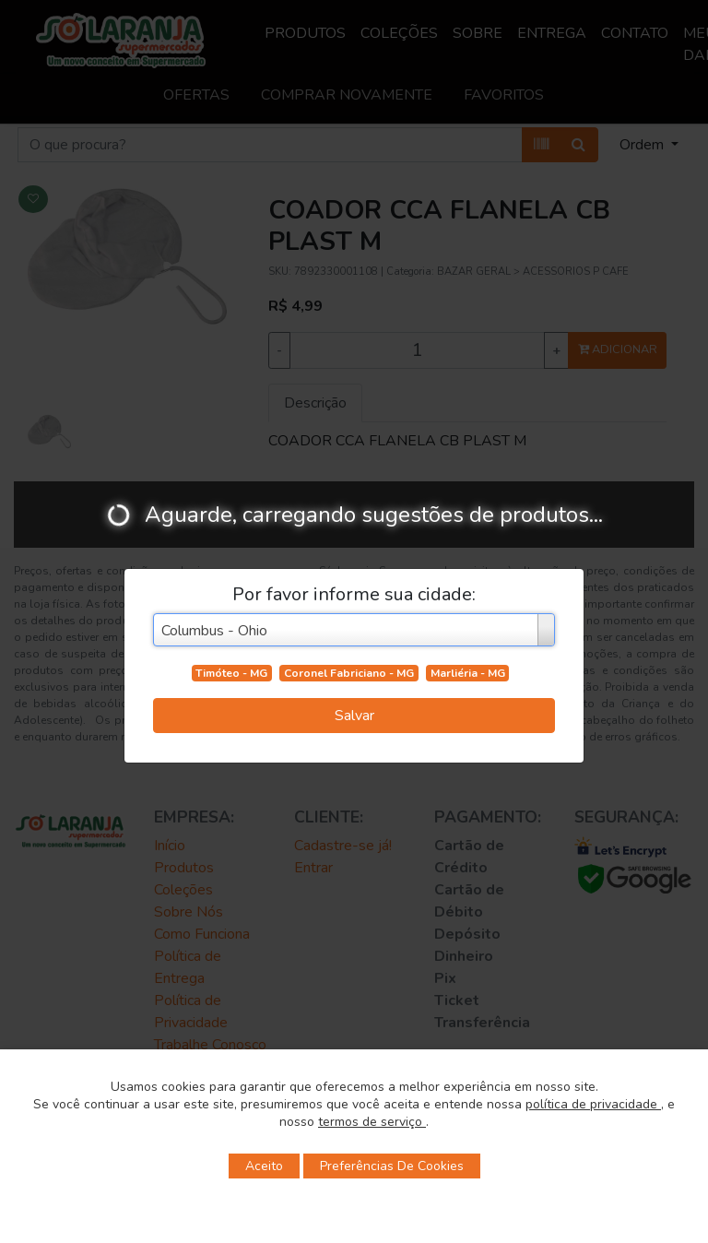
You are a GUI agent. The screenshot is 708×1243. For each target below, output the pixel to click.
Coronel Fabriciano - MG (349, 673)
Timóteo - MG (231, 673)
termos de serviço (372, 1122)
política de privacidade (593, 1104)
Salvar (354, 715)
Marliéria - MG (468, 673)
